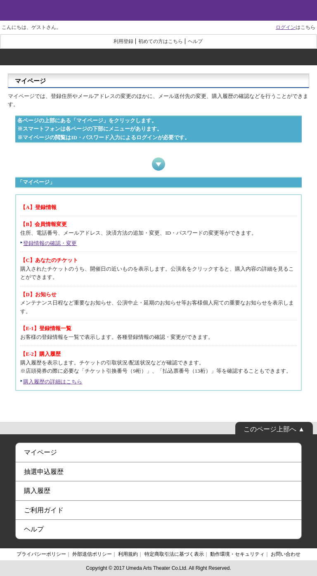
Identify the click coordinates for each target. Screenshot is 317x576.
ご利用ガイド (44, 510)
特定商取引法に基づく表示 (174, 554)
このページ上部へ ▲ (274, 429)
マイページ (40, 452)
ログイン (286, 27)
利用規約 (128, 554)
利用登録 (123, 41)
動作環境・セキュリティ (237, 554)
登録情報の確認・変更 (50, 243)
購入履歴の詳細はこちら (52, 382)
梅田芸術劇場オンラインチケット (158, 10)
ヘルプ (195, 41)
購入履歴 (37, 490)
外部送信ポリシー (92, 554)
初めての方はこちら (160, 41)
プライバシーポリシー (41, 554)
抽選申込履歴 (44, 471)
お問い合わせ (285, 554)
